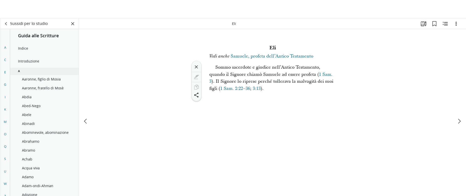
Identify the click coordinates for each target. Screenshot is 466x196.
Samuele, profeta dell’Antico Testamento (272, 56)
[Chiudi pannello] (73, 24)
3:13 (257, 88)
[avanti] (459, 103)
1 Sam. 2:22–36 (235, 88)
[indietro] (6, 24)
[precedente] (86, 103)
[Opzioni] (456, 23)
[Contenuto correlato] (445, 23)
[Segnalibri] (434, 23)
